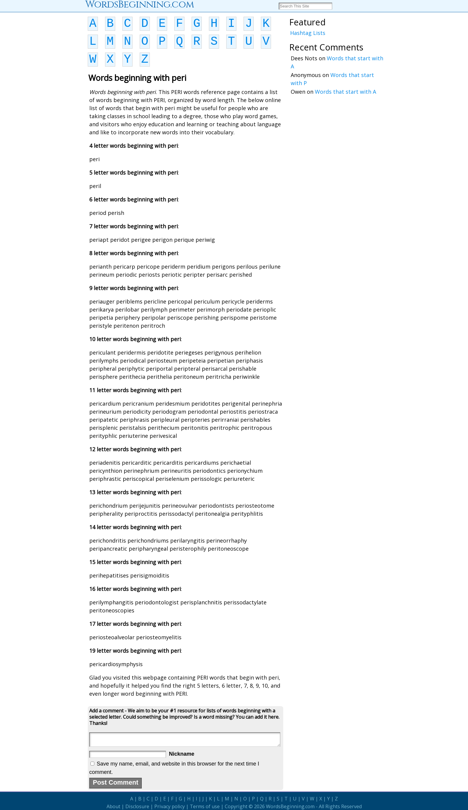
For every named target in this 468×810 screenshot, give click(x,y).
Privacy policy (169, 806)
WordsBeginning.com (290, 806)
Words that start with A (345, 91)
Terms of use (205, 806)
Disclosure (137, 806)
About (113, 806)
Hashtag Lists (307, 32)
